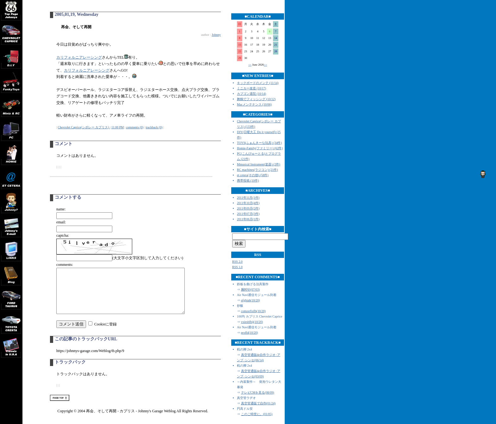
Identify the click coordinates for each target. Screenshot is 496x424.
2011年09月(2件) (248, 208)
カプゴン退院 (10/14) (251, 93)
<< (249, 64)
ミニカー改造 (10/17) (251, 88)
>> (265, 64)
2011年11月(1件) (248, 197)
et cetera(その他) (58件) (252, 175)
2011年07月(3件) (248, 213)
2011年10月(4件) (248, 203)
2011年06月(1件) (248, 219)
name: (60, 209)
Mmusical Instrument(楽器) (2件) (258, 164)
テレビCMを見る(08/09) (257, 392)
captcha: (62, 235)
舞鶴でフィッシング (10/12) (256, 99)
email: (61, 222)
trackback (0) (154, 127)
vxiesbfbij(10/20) (252, 322)
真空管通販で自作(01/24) (258, 403)
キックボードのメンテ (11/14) (258, 83)
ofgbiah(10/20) (250, 300)
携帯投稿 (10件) (248, 180)
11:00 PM (117, 127)
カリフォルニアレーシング (79, 57)
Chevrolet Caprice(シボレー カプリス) (84, 127)
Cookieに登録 (105, 333)
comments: (64, 264)
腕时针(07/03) (250, 289)
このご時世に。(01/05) (256, 414)
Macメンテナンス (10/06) (254, 104)
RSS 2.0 (237, 261)
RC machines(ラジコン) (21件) (257, 169)
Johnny (216, 34)
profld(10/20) (249, 332)
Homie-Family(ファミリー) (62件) (260, 148)
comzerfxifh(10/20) (253, 311)
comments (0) (134, 127)
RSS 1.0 (237, 267)
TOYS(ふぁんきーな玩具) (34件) (259, 143)
